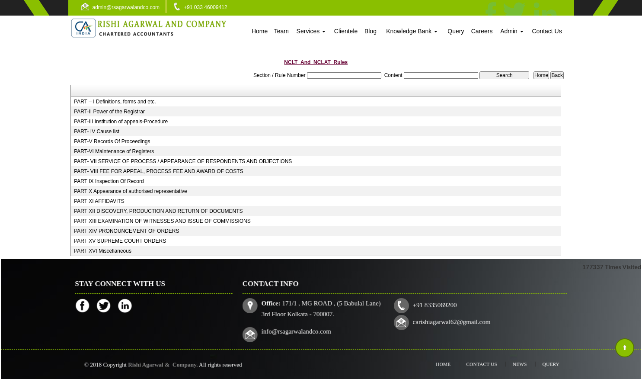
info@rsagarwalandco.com (301, 330)
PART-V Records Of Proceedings (112, 141)
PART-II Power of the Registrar (109, 112)
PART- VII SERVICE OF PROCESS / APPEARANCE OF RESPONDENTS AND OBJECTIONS (183, 161)
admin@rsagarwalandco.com (126, 7)
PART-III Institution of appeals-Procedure (121, 122)
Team (281, 31)
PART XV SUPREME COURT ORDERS (120, 241)
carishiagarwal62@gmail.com (449, 321)
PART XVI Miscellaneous (102, 251)
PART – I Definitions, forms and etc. (115, 102)
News (512, 364)
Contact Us (547, 31)
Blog (370, 31)
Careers (482, 31)
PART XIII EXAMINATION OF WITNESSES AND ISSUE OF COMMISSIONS (162, 221)
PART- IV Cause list (96, 131)
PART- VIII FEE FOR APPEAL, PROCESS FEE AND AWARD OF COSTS (158, 171)
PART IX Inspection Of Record (109, 181)
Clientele (346, 31)
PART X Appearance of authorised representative (130, 191)
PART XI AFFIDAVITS (99, 201)
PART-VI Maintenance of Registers (114, 151)
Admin (512, 31)
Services (311, 31)
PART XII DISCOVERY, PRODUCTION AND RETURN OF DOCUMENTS (158, 211)
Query (455, 31)
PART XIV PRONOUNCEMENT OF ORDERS (126, 231)
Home (260, 31)
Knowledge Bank (412, 31)
